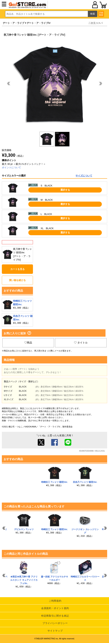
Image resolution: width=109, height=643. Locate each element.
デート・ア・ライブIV (38, 23)
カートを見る (17, 269)
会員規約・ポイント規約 (55, 608)
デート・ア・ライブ (13, 23)
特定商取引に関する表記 (55, 615)
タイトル (81, 342)
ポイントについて (11, 167)
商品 (28, 342)
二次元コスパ (95, 23)
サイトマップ (55, 630)
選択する (65, 189)
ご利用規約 (55, 600)
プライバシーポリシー (55, 623)
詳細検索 (101, 13)
